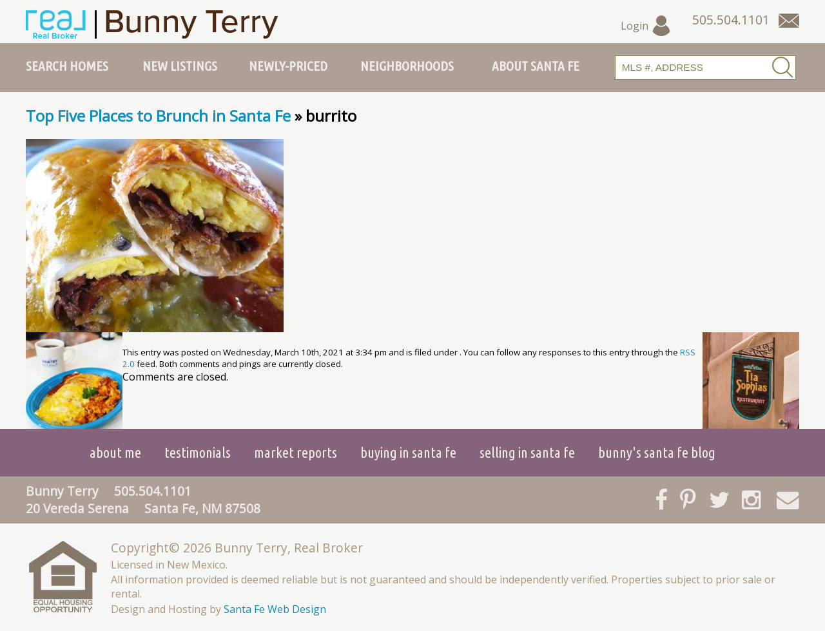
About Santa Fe (535, 65)
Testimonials (197, 452)
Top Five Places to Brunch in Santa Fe (158, 115)
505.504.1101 (152, 491)
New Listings (179, 65)
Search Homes (67, 65)
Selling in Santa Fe (527, 452)
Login (646, 26)
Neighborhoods (407, 65)
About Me (115, 452)
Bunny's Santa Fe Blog (656, 452)
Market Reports (295, 452)
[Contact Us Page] (789, 21)
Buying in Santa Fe (408, 452)
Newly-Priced (288, 65)
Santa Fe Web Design (275, 609)
